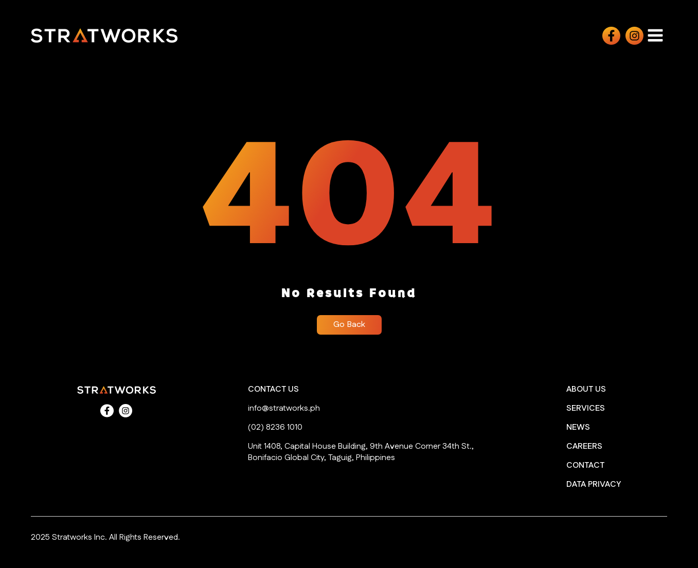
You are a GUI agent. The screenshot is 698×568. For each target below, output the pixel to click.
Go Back (349, 325)
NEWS (578, 427)
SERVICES (585, 408)
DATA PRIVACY (593, 484)
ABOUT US (586, 389)
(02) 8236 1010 (275, 427)
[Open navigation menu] (655, 35)
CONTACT (585, 465)
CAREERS (584, 446)
